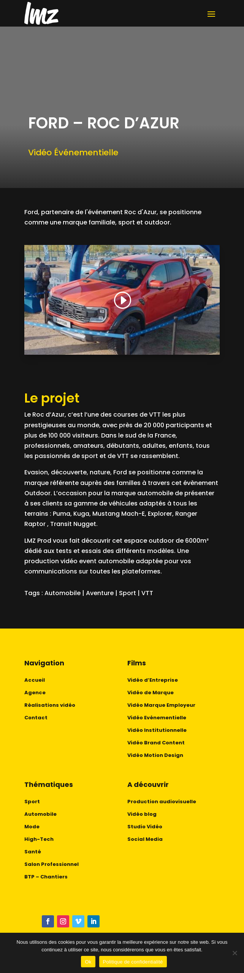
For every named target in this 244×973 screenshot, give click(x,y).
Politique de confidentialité (133, 962)
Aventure (100, 593)
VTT (147, 593)
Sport (127, 593)
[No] (234, 953)
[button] (122, 301)
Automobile (62, 593)
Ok (88, 962)
